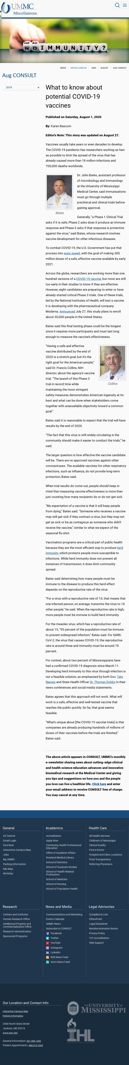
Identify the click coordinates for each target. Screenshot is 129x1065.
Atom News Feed (58, 958)
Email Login (9, 836)
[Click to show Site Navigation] (125, 5)
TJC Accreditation (99, 934)
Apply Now (52, 836)
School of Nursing (56, 880)
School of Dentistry (56, 858)
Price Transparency (100, 855)
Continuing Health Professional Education (63, 843)
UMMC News (53, 919)
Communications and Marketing (64, 910)
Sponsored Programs (15, 932)
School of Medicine (56, 875)
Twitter (52, 934)
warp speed (72, 249)
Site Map (8, 865)
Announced (67, 307)
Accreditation (53, 832)
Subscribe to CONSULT (59, 924)
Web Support (96, 938)
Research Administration (17, 927)
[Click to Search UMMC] (117, 5)
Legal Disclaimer (98, 919)
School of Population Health (62, 884)
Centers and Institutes (15, 910)
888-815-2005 (36, 1041)
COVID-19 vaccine (88, 275)
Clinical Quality (97, 841)
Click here (99, 780)
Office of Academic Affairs (60, 849)
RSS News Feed (57, 953)
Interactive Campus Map (17, 846)
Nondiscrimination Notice (103, 924)
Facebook (54, 929)
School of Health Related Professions (60, 869)
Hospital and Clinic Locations (105, 850)
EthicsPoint (95, 915)
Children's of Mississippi (102, 836)
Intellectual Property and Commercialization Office (17, 921)
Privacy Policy (97, 929)
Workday (8, 869)
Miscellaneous (60, 6)
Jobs (6, 850)
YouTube (53, 938)
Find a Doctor (96, 846)
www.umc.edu (10, 1028)
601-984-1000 (34, 1037)
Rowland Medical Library (60, 853)
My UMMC (9, 855)
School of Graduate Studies (61, 863)
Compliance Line (98, 910)
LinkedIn (53, 948)
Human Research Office (16, 915)
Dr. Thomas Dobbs (102, 678)
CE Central (9, 832)
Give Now (8, 841)
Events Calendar (55, 915)
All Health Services (99, 832)
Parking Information (14, 860)
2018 (9, 83)
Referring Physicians (100, 860)
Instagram (54, 943)
